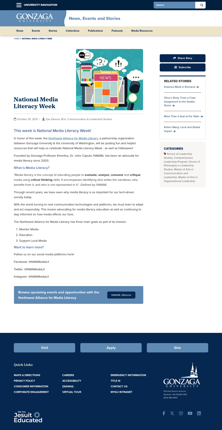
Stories (53, 31)
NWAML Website (121, 295)
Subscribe (185, 67)
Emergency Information (128, 375)
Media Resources (142, 31)
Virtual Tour (71, 392)
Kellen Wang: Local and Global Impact (182, 129)
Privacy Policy (24, 381)
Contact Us (119, 386)
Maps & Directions (27, 375)
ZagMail (68, 386)
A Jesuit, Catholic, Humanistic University (43, 416)
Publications (95, 31)
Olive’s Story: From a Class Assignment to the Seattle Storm (180, 102)
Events (36, 31)
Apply (111, 347)
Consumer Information (31, 386)
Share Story (185, 58)
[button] (18, 5)
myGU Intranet (121, 392)
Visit (44, 347)
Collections (72, 31)
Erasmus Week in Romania (179, 87)
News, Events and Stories (94, 18)
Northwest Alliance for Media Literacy (73, 138)
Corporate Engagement (31, 392)
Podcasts (117, 31)
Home (16, 38)
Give (177, 347)
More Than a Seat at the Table (181, 116)
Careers (68, 375)
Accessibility (71, 381)
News (19, 31)
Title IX (116, 381)
